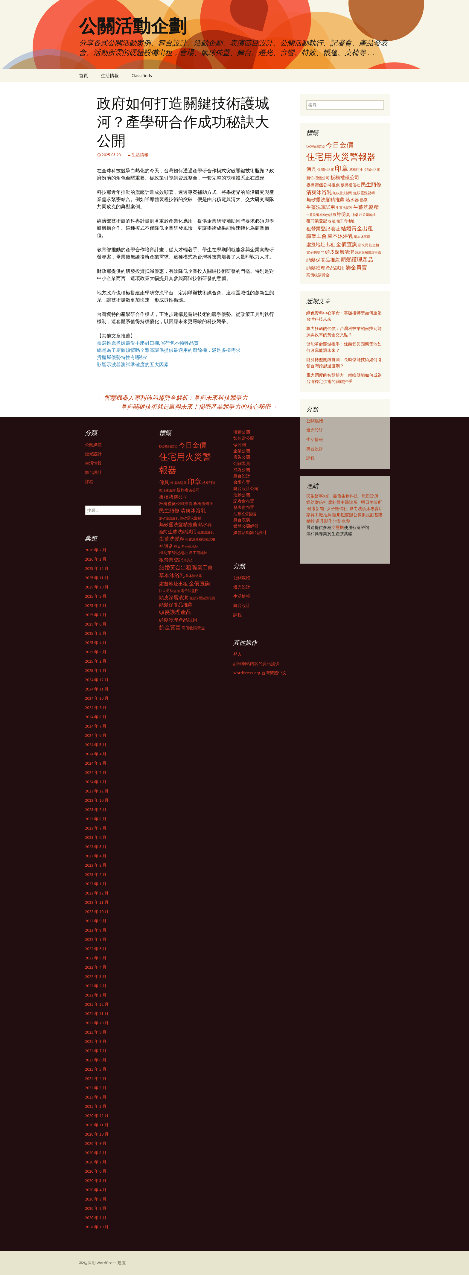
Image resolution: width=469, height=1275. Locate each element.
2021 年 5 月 (95, 1069)
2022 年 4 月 (95, 967)
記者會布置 (243, 501)
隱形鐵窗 (340, 515)
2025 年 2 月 (95, 661)
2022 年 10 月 (97, 911)
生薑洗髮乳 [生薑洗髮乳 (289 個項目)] (344, 208)
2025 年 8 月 (95, 605)
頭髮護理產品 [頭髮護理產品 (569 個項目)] (357, 259)
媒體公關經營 (245, 526)
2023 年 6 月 (95, 837)
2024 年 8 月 (95, 716)
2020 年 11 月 (97, 1125)
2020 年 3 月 (95, 1199)
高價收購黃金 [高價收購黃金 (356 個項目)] (318, 275)
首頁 (83, 75)
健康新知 (315, 508)
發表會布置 (243, 507)
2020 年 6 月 (95, 1171)
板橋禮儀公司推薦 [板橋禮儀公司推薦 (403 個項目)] (323, 185)
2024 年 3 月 (95, 763)
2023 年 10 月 (97, 800)
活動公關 (241, 432)
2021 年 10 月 (97, 1023)
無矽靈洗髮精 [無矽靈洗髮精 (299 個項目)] (364, 193)
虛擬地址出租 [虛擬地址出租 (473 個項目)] (320, 244)
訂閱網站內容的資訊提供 (256, 663)
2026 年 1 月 (95, 559)
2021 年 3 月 (95, 1087)
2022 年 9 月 (95, 920)
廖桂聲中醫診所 (342, 502)
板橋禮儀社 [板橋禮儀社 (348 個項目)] (350, 185)
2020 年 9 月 (95, 1143)
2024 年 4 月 (95, 754)
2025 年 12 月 (97, 568)
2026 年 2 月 (95, 550)
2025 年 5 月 (95, 633)
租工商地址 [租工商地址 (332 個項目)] (345, 221)
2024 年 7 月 (95, 726)
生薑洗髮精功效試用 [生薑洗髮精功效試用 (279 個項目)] (321, 215)
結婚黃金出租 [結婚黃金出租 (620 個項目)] (357, 228)
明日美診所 (371, 502)
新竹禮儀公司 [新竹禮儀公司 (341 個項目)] (318, 178)
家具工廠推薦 (319, 515)
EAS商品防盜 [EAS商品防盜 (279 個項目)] (315, 146)
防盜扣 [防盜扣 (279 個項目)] (374, 245)
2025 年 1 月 (95, 670)
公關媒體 (314, 421)
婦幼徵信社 (317, 502)
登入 (237, 654)
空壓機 (337, 527)
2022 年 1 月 (95, 995)
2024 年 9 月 (95, 707)
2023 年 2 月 (95, 874)
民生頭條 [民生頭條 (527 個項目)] (371, 184)
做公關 (239, 444)
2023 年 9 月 (95, 809)
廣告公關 (241, 457)
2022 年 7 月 (95, 939)
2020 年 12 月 (97, 1115)
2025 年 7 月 (95, 614)
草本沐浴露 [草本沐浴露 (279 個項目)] (362, 237)
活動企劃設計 (245, 513)
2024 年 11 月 (97, 689)
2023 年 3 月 (95, 865)
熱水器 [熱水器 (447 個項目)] (352, 200)
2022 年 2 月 (95, 985)
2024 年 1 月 (95, 781)
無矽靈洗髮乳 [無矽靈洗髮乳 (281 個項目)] (342, 193)
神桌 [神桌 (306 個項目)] (354, 214)
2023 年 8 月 (95, 818)
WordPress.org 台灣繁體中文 (260, 672)
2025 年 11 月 (97, 577)
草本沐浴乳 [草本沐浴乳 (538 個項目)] (340, 236)
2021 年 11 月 (97, 1013)
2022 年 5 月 (95, 958)
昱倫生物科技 (345, 496)
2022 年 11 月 (97, 902)
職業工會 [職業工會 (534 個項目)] (316, 236)
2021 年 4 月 (95, 1078)
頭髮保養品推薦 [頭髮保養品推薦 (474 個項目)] (323, 260)
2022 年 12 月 (97, 893)
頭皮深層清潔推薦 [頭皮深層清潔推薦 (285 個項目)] (368, 252)
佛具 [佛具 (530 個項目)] (311, 169)
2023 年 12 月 (97, 791)
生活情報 (110, 75)
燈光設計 (314, 430)
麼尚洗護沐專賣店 (366, 508)
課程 (310, 458)
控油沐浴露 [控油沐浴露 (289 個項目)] (371, 170)
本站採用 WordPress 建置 (102, 1262)
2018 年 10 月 (97, 1227)
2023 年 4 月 (95, 856)
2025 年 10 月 (97, 587)
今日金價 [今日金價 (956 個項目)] (339, 145)
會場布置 (241, 482)
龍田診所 (370, 496)
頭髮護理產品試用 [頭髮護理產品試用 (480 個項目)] (325, 268)
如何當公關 (243, 438)
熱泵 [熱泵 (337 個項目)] (364, 200)
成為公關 (241, 469)
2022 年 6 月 (95, 948)
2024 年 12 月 (97, 679)
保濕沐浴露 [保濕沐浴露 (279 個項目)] (325, 170)
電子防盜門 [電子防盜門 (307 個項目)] (315, 252)
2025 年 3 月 (95, 652)
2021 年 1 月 (95, 1106)
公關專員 (241, 463)
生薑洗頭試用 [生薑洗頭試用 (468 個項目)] (320, 207)
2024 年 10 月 (97, 698)
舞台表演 (241, 520)
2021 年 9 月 (95, 1032)
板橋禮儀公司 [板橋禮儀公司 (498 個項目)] (345, 177)
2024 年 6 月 (95, 735)
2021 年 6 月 (95, 1060)
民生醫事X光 (317, 496)
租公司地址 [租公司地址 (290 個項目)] (367, 215)
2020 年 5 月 (95, 1180)
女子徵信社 (337, 508)
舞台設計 (314, 448)
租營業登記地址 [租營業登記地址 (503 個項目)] (323, 229)
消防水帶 (341, 521)
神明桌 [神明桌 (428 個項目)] (343, 214)
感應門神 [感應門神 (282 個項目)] (356, 170)
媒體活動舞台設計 (250, 532)
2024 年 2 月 (95, 772)
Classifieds (142, 75)
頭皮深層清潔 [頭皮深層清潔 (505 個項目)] (339, 252)
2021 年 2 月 (95, 1097)
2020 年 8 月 (95, 1152)
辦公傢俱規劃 (361, 515)
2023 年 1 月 (95, 883)
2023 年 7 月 (95, 828)
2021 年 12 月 (97, 1004)
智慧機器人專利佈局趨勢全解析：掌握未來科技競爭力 (172, 397)
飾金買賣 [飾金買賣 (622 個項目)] (356, 267)
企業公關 (241, 451)
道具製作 (324, 521)
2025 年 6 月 (95, 624)
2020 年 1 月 (95, 1217)
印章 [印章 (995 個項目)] (341, 168)
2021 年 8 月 (95, 1041)
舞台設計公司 (245, 488)
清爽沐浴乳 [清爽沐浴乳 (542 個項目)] (319, 192)
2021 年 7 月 (95, 1050)
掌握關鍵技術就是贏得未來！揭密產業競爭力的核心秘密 (199, 406)
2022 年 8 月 (95, 930)
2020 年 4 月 (95, 1189)
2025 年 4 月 (95, 642)
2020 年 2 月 (95, 1208)
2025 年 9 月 (95, 596)
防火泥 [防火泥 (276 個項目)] (363, 245)
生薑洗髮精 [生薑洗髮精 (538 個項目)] (366, 207)
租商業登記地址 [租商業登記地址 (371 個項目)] (321, 220)
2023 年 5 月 (95, 846)
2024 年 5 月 (95, 744)
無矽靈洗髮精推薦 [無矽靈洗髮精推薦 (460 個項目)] (325, 200)
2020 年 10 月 (97, 1134)
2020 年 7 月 (95, 1162)
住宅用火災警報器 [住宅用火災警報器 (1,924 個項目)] (341, 156)
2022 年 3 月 (95, 976)
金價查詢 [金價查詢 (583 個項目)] (346, 244)
